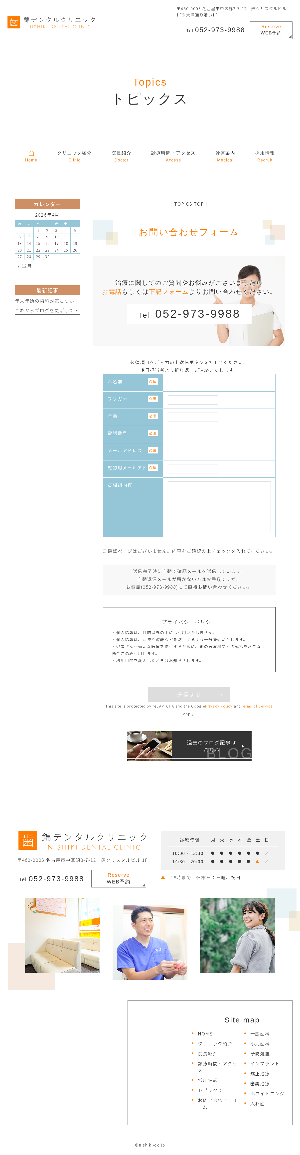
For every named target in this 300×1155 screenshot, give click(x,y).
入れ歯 (257, 1103)
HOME (205, 1033)
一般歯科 (260, 1033)
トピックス (210, 1090)
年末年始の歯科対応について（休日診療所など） (69, 300)
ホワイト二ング (267, 1093)
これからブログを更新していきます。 (56, 310)
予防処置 (260, 1053)
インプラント (265, 1063)
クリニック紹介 (215, 1043)
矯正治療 (260, 1073)
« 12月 (24, 266)
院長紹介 (208, 1053)
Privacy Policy (219, 706)
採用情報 (208, 1080)
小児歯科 (260, 1043)
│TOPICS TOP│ (189, 203)
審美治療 (260, 1083)
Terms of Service (257, 706)
